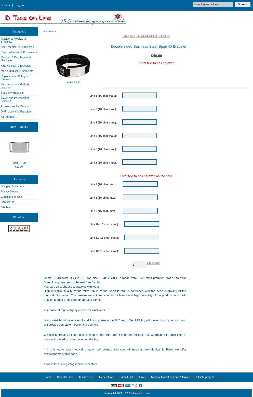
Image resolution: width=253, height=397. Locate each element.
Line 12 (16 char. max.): (104, 251)
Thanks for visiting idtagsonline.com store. (71, 364)
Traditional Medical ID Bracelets (13, 40)
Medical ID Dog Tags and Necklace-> (16, 59)
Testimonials (86, 377)
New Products (19, 126)
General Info (106, 377)
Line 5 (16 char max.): (103, 149)
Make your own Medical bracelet (15, 86)
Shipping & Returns (12, 186)
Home (6, 5)
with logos (93, 286)
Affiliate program (205, 377)
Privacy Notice (9, 191)
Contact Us (7, 202)
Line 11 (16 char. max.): (104, 237)
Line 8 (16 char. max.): (103, 197)
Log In (20, 5)
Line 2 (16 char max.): (103, 109)
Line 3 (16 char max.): (103, 122)
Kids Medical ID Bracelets (16, 65)
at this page (69, 354)
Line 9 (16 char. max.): (103, 211)
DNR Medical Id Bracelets (16, 111)
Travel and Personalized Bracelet (15, 100)
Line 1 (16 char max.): (103, 95)
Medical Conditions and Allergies (170, 377)
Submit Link (126, 377)
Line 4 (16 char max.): (103, 135)
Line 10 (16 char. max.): (104, 224)
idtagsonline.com (140, 393)
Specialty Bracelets (12, 92)
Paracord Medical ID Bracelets (19, 52)
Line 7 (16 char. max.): (103, 184)
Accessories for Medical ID (16, 106)
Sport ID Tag (19, 150)
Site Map (6, 207)
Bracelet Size (65, 377)
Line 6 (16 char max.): (103, 162)
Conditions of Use (11, 196)
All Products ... (9, 116)
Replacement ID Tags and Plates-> (16, 78)
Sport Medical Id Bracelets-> (17, 47)
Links (142, 377)
